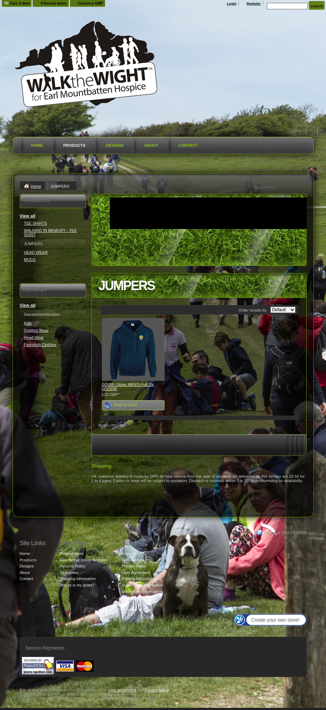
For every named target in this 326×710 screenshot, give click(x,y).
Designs (115, 145)
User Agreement (136, 572)
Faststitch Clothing (40, 344)
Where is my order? (77, 585)
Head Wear (34, 337)
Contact (188, 145)
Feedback (130, 560)
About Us (130, 553)
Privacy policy (157, 690)
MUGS (30, 259)
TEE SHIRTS (35, 223)
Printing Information (139, 578)
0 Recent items (53, 3)
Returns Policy (72, 566)
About (151, 145)
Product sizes (72, 553)
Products (74, 145)
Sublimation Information (143, 585)
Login (232, 3)
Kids (28, 323)
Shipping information (78, 578)
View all (28, 216)
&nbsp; (133, 349)
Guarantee (69, 572)
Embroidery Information (142, 591)
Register (253, 3)
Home (37, 145)
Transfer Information (139, 597)
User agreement (122, 690)
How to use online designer (84, 560)
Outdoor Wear (36, 330)
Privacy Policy (134, 566)
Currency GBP (90, 3)
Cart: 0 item (20, 3)
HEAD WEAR (36, 252)
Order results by (252, 310)
